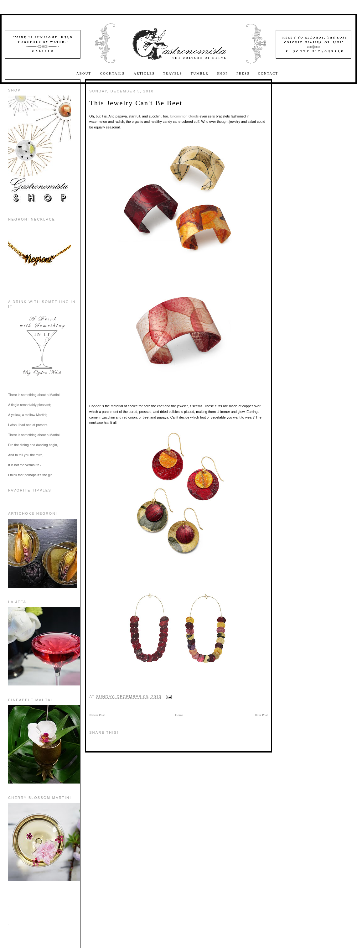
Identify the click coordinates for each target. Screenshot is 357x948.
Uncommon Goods (184, 116)
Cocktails (113, 73)
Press (243, 73)
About (84, 73)
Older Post (261, 715)
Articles (144, 73)
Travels (173, 73)
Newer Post (97, 715)
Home (179, 715)
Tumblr (200, 73)
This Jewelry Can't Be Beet (135, 103)
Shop (222, 73)
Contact (268, 73)
